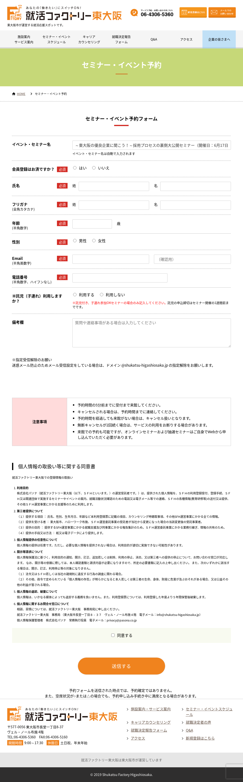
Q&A (154, 39)
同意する (124, 635)
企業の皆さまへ (219, 39)
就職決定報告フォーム (121, 39)
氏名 (40, 186)
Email (40, 258)
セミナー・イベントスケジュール (56, 39)
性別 (40, 242)
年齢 (40, 223)
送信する (121, 665)
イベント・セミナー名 (31, 144)
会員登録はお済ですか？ (40, 169)
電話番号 (40, 277)
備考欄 (18, 322)
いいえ (104, 168)
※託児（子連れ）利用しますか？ (37, 298)
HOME (21, 94)
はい (83, 168)
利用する (86, 294)
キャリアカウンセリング (89, 39)
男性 (83, 240)
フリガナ (40, 204)
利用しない (115, 294)
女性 (102, 240)
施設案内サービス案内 (23, 39)
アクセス (186, 39)
